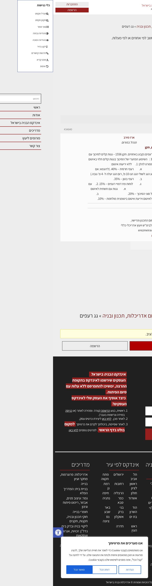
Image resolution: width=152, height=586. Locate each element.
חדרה (67, 526)
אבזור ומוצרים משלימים (112, 552)
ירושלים (66, 474)
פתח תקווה (52, 476)
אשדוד (79, 498)
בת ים (80, 516)
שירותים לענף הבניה (107, 546)
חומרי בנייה (27, 511)
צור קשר (142, 538)
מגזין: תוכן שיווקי (141, 553)
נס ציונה (53, 518)
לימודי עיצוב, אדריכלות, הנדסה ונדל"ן (109, 564)
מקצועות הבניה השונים (111, 519)
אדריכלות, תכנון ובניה (140, 485)
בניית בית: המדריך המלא (22, 491)
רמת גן (53, 485)
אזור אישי (141, 525)
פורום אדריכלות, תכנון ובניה (102, 26)
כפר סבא (67, 500)
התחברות (19, 4)
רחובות (66, 483)
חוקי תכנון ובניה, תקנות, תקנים (24, 518)
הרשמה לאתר (138, 530)
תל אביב (80, 476)
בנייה (31, 483)
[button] (5, 532)
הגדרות (77, 569)
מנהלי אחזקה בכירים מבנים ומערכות (139, 516)
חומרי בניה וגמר (110, 526)
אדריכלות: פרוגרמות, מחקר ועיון (21, 476)
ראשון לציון (80, 485)
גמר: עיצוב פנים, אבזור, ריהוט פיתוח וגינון (22, 502)
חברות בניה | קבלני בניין (108, 509)
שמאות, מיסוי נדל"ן (139, 493)
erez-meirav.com (107, 235)
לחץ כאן (53, 419)
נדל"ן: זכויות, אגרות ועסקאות (22, 533)
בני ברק (68, 509)
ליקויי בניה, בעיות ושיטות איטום (139, 504)
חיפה (52, 493)
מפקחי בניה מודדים (108, 502)
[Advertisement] (76, 85)
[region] (51, 557)
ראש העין (81, 528)
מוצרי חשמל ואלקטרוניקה (112, 538)
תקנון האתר (140, 559)
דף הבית (139, 26)
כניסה (15, 411)
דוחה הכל (51, 569)
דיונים (127, 26)
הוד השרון (80, 509)
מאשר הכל (26, 569)
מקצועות (115, 492)
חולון (81, 493)
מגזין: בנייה (140, 547)
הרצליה (66, 493)
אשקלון (65, 516)
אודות (144, 542)
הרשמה (19, 10)
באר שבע (54, 509)
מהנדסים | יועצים (109, 497)
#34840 (15, 129)
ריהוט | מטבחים (111, 531)
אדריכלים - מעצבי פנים (109, 485)
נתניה (53, 498)
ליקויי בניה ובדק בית (21, 526)
